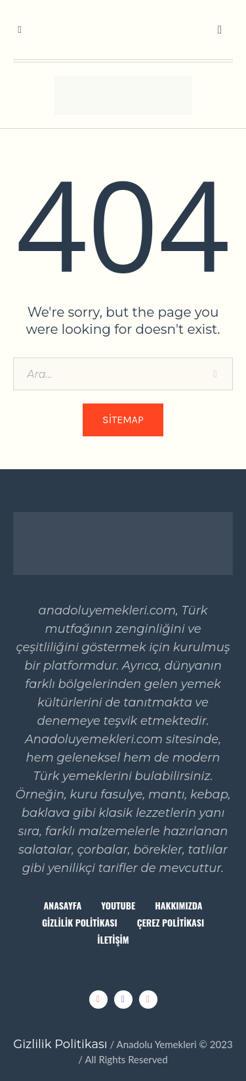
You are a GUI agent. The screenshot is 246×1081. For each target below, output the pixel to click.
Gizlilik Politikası (79, 922)
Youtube (118, 905)
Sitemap (123, 419)
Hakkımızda (178, 905)
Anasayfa (63, 905)
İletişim (113, 939)
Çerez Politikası (170, 922)
